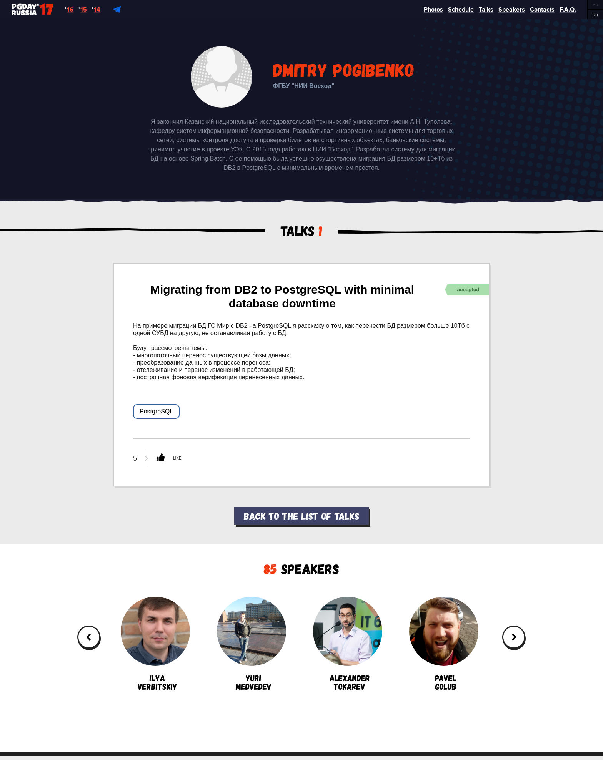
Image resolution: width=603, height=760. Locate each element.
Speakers (301, 568)
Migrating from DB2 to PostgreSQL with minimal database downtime (282, 296)
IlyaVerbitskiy (155, 643)
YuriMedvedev (251, 643)
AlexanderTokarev (347, 643)
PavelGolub (443, 643)
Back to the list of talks (301, 516)
